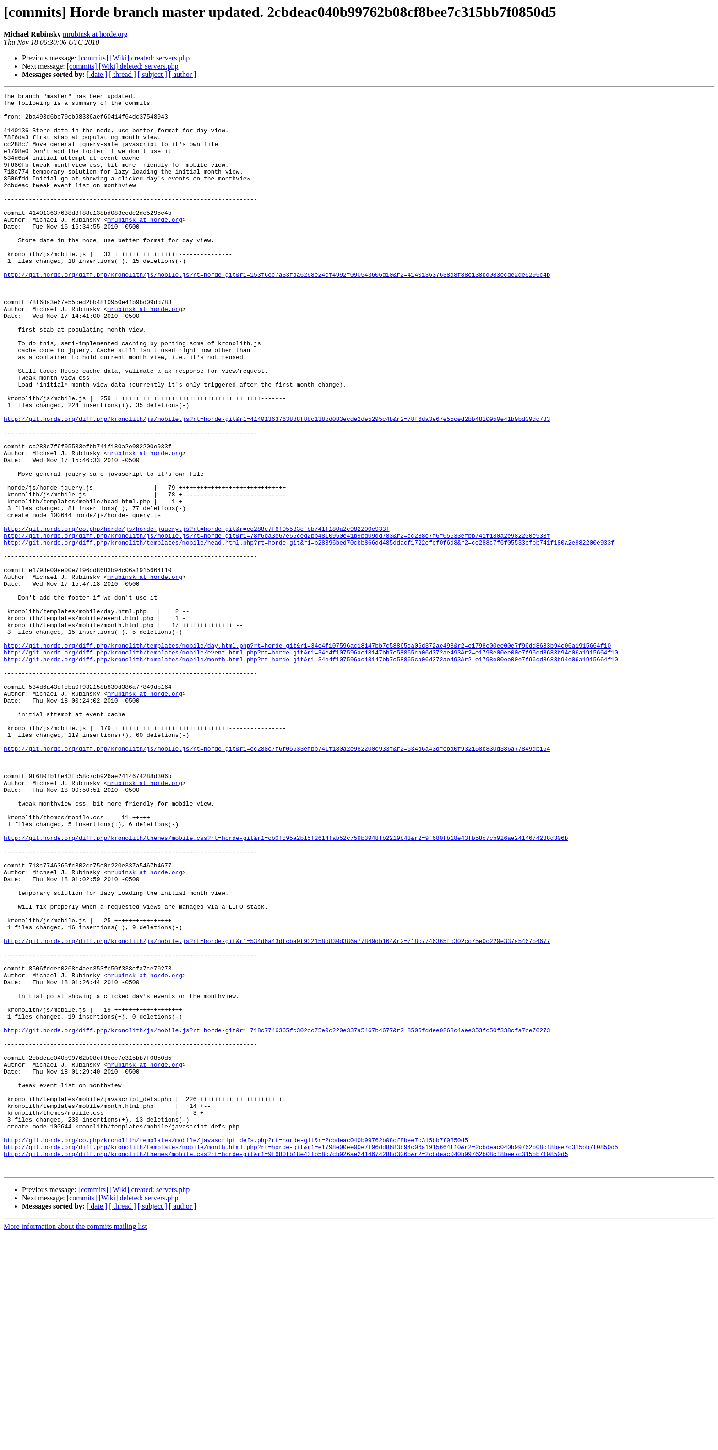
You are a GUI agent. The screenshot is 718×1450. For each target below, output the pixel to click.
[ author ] (182, 74)
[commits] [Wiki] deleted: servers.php (123, 66)
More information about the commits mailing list (75, 1442)
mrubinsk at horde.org (95, 34)
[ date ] (97, 74)
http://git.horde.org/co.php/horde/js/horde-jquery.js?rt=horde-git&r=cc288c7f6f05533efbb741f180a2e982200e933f (196, 616)
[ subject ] (152, 74)
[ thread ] (122, 74)
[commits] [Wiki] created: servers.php (134, 58)
